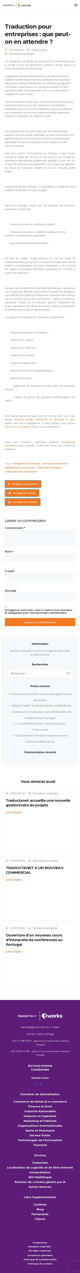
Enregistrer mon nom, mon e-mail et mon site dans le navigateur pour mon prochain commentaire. (38, 611)
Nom (9, 551)
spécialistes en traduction (19, 467)
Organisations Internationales (40, 1125)
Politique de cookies (40, 1263)
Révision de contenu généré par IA (40, 1182)
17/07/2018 (17, 860)
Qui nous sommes (40, 1066)
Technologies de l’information (40, 1140)
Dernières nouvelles (21, 54)
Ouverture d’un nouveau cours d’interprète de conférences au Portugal (34, 940)
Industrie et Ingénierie (40, 1116)
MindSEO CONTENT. (40, 1246)
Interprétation (40, 1172)
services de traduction (55, 463)
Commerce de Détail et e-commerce (40, 1101)
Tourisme (40, 1145)
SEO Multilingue (40, 1177)
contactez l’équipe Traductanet (31, 419)
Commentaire (15, 527)
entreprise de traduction (26, 463)
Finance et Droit (40, 1106)
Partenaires (40, 1214)
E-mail (10, 571)
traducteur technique (49, 467)
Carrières (40, 1204)
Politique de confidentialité (40, 1259)
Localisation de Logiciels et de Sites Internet (40, 1167)
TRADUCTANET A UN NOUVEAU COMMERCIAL (41, 705)
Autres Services (40, 1186)
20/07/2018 (17, 793)
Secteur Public (40, 1135)
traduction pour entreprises (21, 471)
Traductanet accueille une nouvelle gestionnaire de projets (38, 802)
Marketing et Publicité (40, 1120)
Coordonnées (40, 1069)
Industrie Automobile (40, 1111)
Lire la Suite (13, 812)
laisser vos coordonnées (18, 426)
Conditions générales (40, 1255)
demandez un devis (64, 419)
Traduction (40, 1162)
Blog (40, 1209)
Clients (40, 1219)
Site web (10, 590)
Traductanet (39, 50)
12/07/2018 (17, 928)
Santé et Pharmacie (40, 1130)
